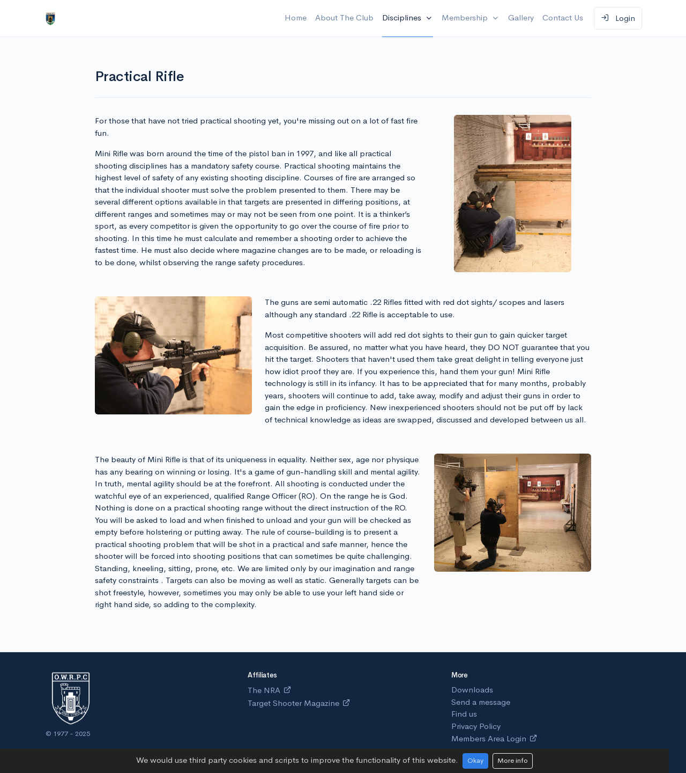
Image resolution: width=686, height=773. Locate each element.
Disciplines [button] (402, 17)
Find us (464, 714)
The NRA (270, 690)
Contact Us (562, 17)
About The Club (344, 17)
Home (296, 17)
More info (512, 760)
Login (618, 18)
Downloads (472, 689)
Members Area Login (494, 738)
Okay (475, 760)
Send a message (480, 702)
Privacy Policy (476, 726)
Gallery (521, 17)
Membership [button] (466, 17)
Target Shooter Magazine (299, 703)
